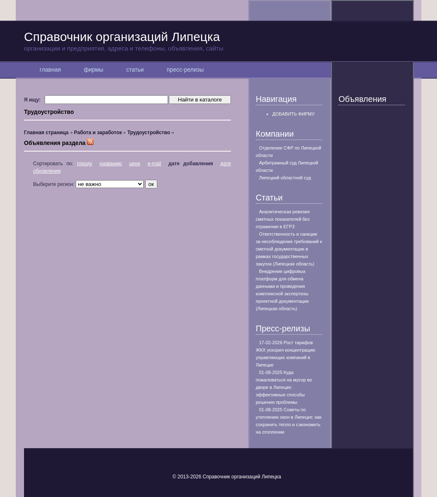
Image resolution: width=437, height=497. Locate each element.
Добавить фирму (293, 113)
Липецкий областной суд (285, 177)
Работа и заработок (98, 132)
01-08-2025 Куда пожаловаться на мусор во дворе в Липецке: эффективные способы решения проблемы (284, 387)
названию (111, 163)
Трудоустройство (148, 132)
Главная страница (46, 132)
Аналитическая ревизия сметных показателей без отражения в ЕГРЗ (283, 219)
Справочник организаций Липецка (218, 41)
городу (84, 163)
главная (50, 69)
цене (134, 163)
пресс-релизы (185, 69)
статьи (135, 69)
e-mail (154, 163)
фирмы (93, 69)
